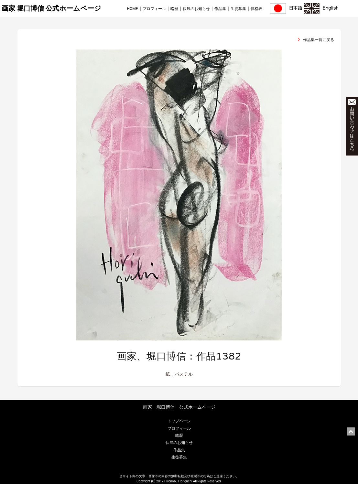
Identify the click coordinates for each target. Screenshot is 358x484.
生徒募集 (238, 8)
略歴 (174, 8)
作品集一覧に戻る (318, 40)
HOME (132, 8)
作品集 (220, 8)
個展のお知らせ (196, 8)
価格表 (256, 8)
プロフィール (154, 8)
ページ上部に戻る (351, 431)
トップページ (179, 421)
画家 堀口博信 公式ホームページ (51, 8)
